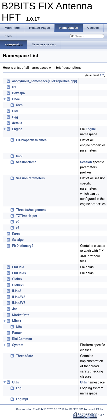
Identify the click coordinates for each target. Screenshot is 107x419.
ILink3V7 (18, 303)
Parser (17, 333)
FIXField (18, 267)
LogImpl (22, 399)
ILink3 (16, 291)
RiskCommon (22, 339)
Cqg (15, 117)
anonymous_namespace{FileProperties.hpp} (44, 81)
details (17, 123)
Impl (19, 156)
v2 (17, 222)
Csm (19, 105)
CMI (15, 111)
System (17, 345)
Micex (16, 321)
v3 (17, 228)
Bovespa (18, 93)
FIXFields (19, 273)
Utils (15, 382)
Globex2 (18, 285)
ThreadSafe (24, 356)
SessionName (26, 162)
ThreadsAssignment (31, 210)
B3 (14, 87)
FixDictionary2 (22, 246)
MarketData (20, 315)
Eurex (16, 234)
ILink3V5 (18, 297)
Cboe (16, 99)
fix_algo (18, 240)
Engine (17, 129)
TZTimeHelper (26, 216)
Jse (15, 309)
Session (86, 162)
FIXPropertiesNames (31, 140)
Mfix (19, 327)
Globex (17, 279)
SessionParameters (30, 178)
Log (18, 388)
